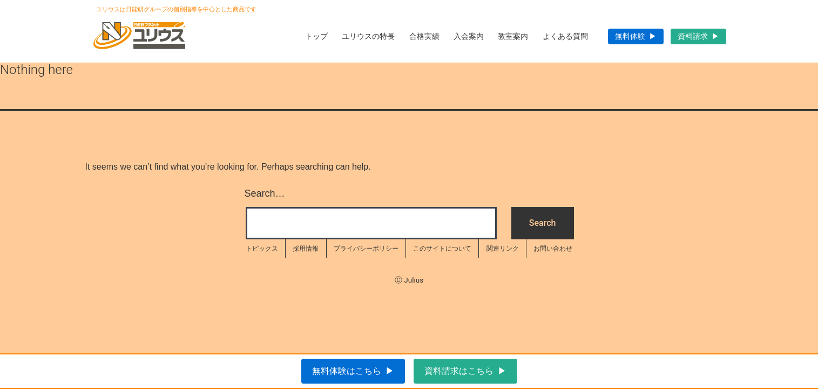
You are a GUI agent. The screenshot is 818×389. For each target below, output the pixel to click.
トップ (316, 36)
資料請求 (693, 36)
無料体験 (630, 36)
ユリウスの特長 (368, 36)
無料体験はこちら (346, 370)
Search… (265, 193)
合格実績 (424, 36)
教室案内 (513, 36)
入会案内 (469, 36)
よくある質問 (565, 36)
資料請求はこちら (458, 370)
